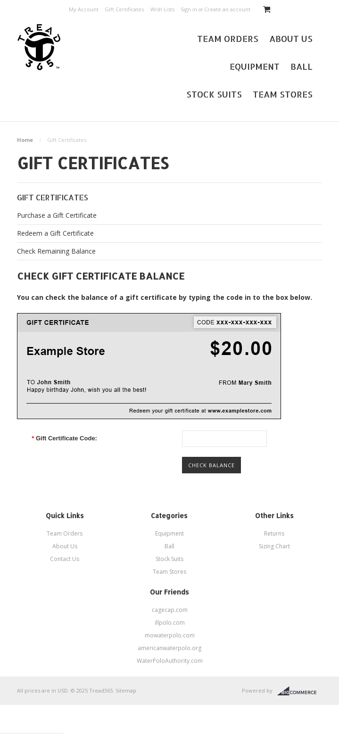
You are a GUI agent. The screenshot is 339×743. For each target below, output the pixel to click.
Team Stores (283, 94)
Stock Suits (214, 94)
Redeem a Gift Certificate (55, 233)
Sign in (189, 9)
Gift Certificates (124, 9)
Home (25, 139)
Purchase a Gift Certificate (57, 215)
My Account (84, 9)
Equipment (255, 66)
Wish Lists (162, 9)
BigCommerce (299, 691)
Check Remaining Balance (56, 251)
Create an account (227, 9)
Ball (301, 66)
